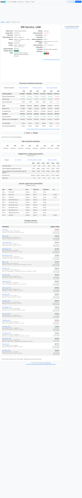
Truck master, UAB (6, 258)
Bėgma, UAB (5, 277)
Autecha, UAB (5, 359)
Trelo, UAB (4, 245)
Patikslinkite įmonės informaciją (51, 59)
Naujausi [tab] (7, 175)
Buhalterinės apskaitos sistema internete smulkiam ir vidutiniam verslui (41, 380)
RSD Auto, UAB (5, 284)
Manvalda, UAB (6, 316)
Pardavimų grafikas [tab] (37, 103)
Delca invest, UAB (6, 354)
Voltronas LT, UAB (6, 303)
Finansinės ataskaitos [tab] (9, 103)
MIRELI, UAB (5, 251)
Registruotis (78, 1)
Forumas (9, 1)
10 (44, 47)
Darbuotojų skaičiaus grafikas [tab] (34, 175)
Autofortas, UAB (6, 366)
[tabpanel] (31, 125)
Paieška (32, 1)
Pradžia (2, 22)
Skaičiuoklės (21, 1)
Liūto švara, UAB (6, 329)
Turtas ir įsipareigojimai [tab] (52, 103)
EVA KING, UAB (6, 310)
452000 (16, 53)
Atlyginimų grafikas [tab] (52, 175)
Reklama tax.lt (48, 378)
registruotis (75, 27)
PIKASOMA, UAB (6, 336)
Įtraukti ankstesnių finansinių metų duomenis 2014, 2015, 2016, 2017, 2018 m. (43, 144)
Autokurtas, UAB (6, 297)
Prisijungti (72, 1)
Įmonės (14, 1)
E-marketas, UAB (6, 342)
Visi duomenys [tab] (18, 175)
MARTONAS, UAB (6, 264)
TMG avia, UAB (5, 290)
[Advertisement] (30, 85)
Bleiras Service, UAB (7, 271)
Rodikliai (28, 1)
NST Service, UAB (6, 349)
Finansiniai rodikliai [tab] (23, 103)
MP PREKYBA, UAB (6, 323)
